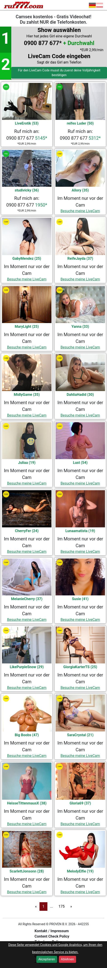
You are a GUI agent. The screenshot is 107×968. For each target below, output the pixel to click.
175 (61, 906)
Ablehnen (67, 959)
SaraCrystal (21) (80, 735)
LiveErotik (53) (27, 123)
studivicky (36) (27, 190)
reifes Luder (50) (80, 123)
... (51, 906)
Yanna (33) (80, 326)
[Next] (71, 906)
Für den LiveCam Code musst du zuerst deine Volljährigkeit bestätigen (59, 72)
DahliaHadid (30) (80, 394)
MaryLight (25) (27, 326)
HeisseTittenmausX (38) (27, 803)
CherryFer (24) (27, 531)
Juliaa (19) (26, 462)
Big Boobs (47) (27, 735)
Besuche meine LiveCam (80, 211)
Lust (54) (80, 462)
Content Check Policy (52, 936)
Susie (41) (80, 599)
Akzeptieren (46, 959)
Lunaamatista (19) (80, 531)
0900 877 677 (26, 138)
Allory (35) (80, 190)
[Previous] (36, 906)
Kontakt (41, 931)
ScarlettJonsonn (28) (27, 871)
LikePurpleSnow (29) (27, 667)
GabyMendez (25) (26, 258)
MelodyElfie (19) (80, 871)
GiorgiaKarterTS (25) (80, 667)
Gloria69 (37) (80, 803)
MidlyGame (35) (27, 394)
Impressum (59, 931)
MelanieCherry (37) (26, 599)
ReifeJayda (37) (80, 258)
